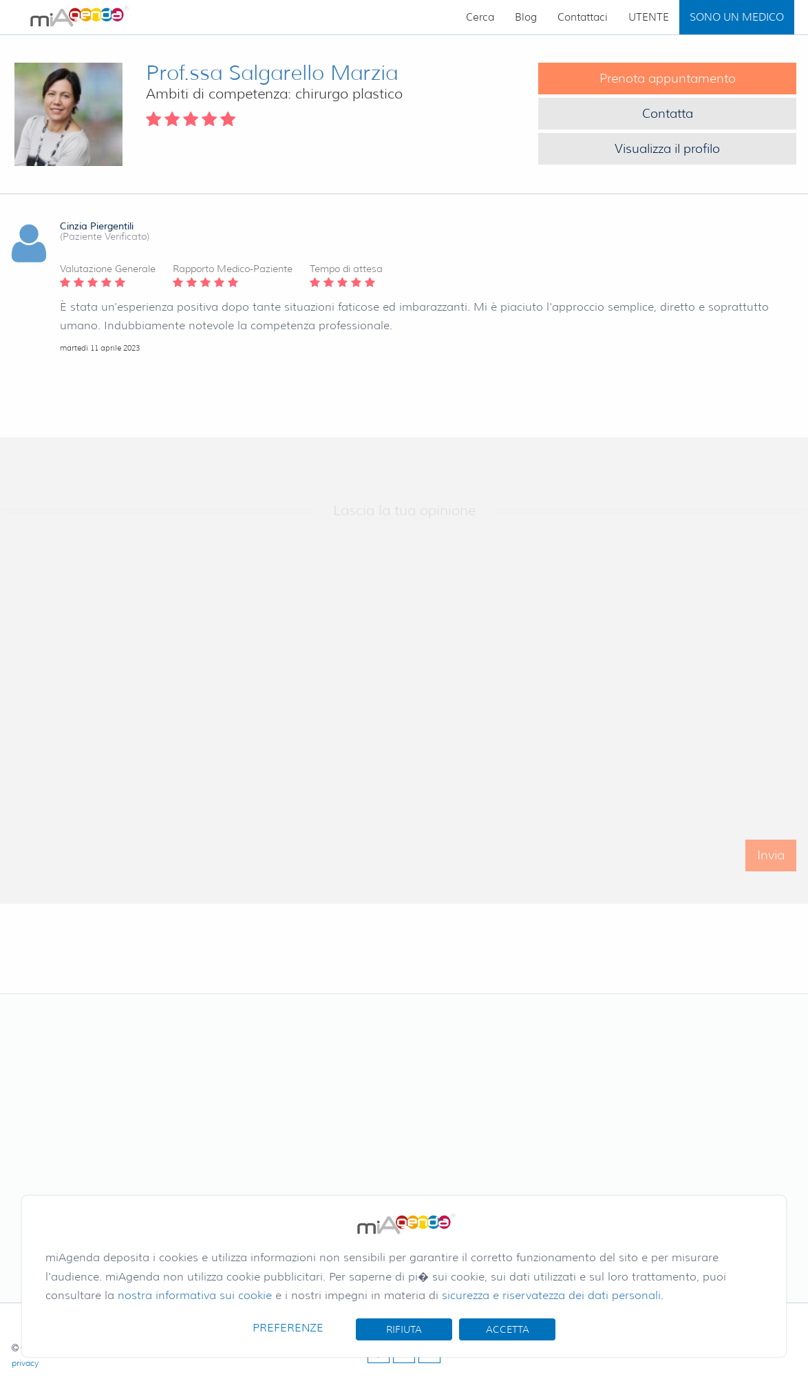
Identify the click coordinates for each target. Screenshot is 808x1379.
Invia (771, 864)
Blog (526, 17)
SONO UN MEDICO (737, 17)
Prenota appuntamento (667, 78)
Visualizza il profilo (667, 148)
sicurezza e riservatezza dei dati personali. (552, 1295)
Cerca (480, 17)
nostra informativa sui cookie (195, 1295)
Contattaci (582, 17)
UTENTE (648, 17)
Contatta (667, 113)
